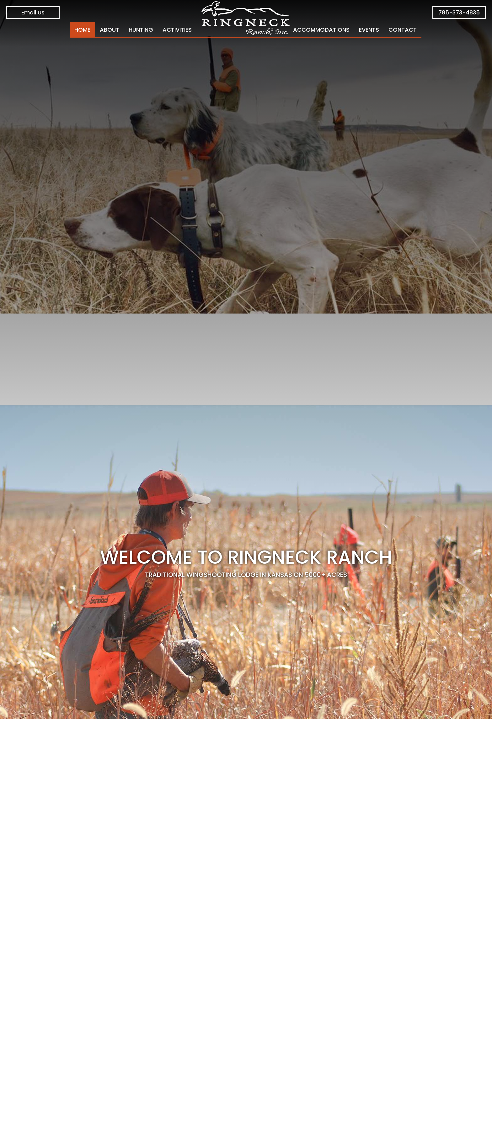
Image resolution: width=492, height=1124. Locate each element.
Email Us (33, 12)
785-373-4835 (459, 12)
